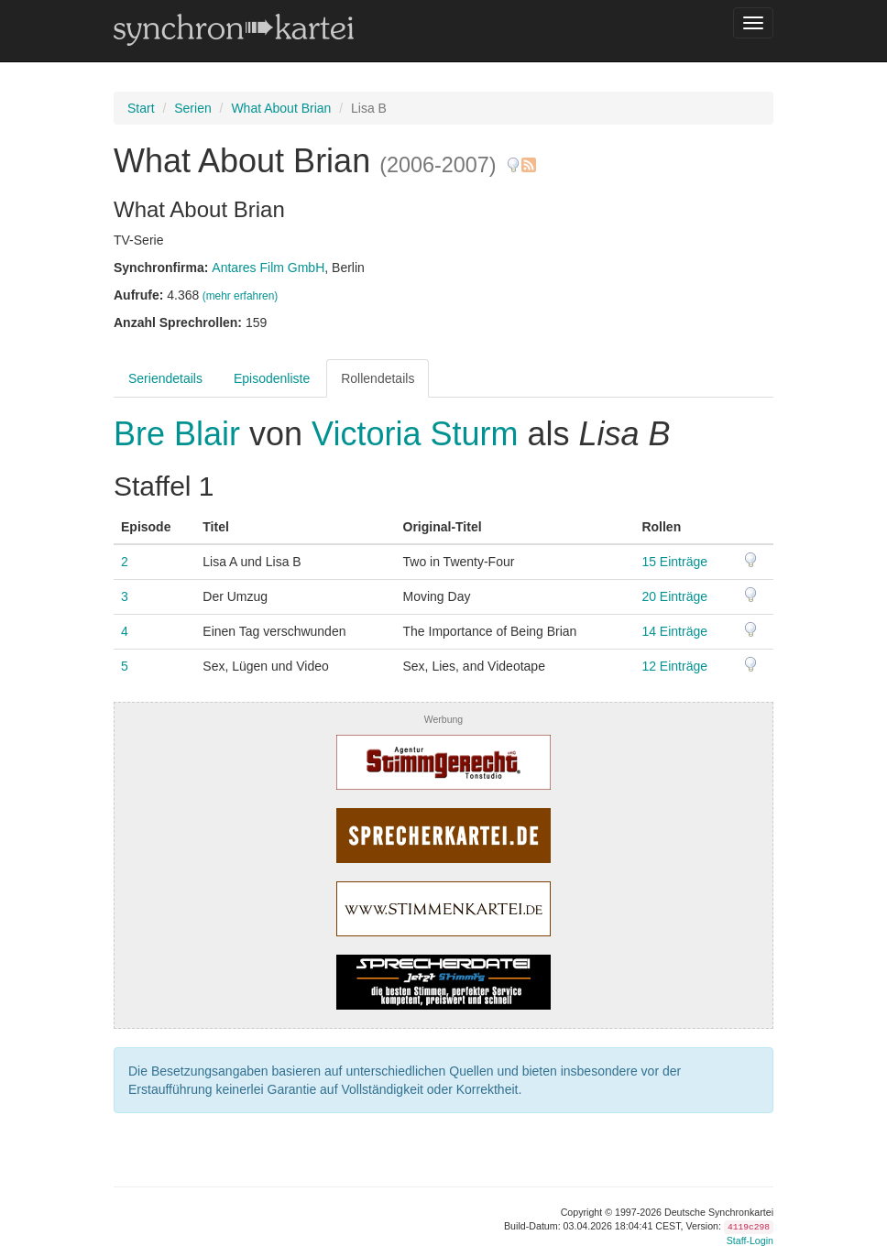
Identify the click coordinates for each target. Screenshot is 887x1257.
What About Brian (281, 108)
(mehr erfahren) (241, 296)
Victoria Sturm (415, 434)
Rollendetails (377, 378)
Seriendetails (165, 378)
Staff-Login (750, 1240)
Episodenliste (272, 378)
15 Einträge (674, 561)
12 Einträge (674, 666)
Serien (192, 108)
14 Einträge (674, 631)
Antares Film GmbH (268, 267)
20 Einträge (674, 596)
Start (141, 108)
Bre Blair (181, 434)
